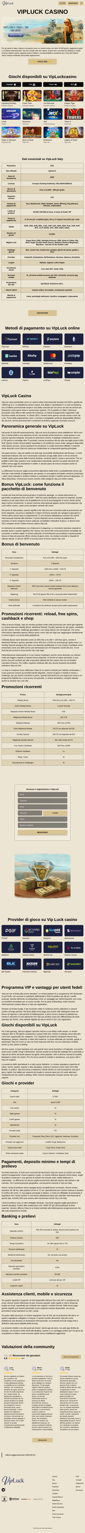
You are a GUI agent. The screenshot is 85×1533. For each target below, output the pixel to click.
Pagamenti (80, 1483)
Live (32, 84)
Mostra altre (42, 1440)
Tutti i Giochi (56, 1517)
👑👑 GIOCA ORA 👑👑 (43, 62)
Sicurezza (79, 1490)
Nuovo (54, 1483)
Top (53, 1480)
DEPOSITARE (42, 313)
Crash (53, 84)
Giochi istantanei (58, 1507)
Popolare (55, 1487)
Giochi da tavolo (58, 1514)
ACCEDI (62, 3)
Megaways (56, 1500)
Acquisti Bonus (57, 1497)
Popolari (11, 84)
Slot (74, 84)
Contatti (78, 1480)
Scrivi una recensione (71, 1357)
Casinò (54, 1476)
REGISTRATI (73, 3)
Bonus (78, 1487)
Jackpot (55, 1493)
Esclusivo (55, 1490)
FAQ (77, 1476)
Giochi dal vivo (57, 1504)
